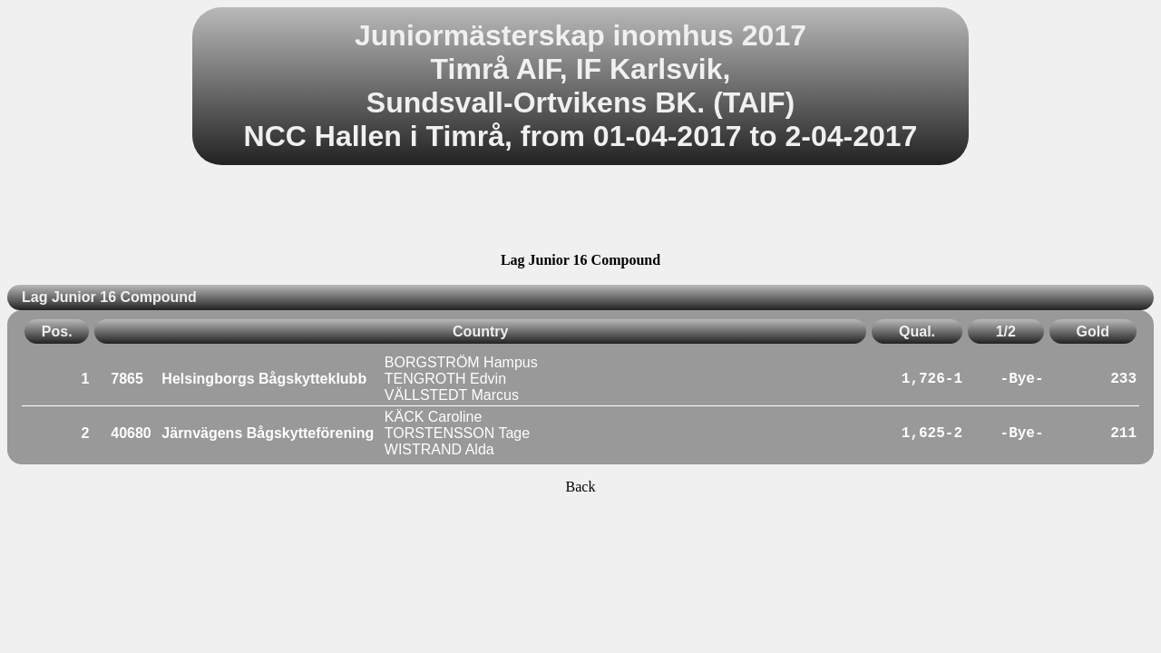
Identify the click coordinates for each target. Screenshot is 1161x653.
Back (581, 486)
